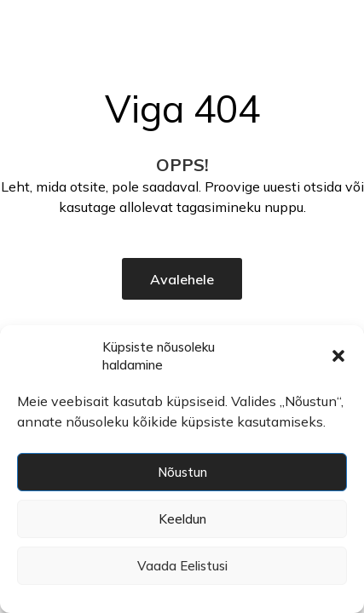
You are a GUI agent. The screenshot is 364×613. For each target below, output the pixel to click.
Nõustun (182, 472)
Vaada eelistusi (182, 566)
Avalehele (182, 279)
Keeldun (182, 519)
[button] (338, 355)
